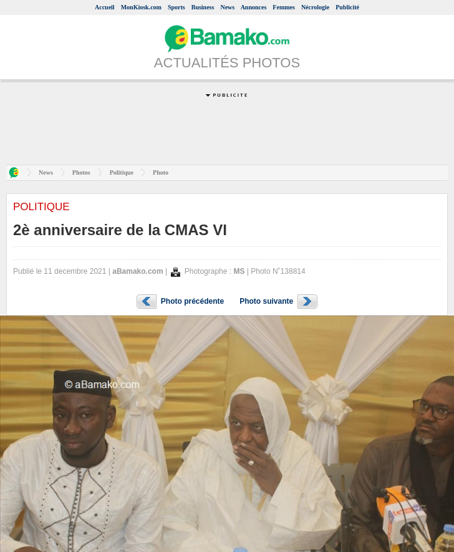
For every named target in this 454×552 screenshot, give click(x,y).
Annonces (254, 7)
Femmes (284, 7)
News (227, 7)
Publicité (347, 7)
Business (203, 7)
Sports (176, 7)
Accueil (105, 7)
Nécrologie (315, 7)
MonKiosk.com (141, 7)
